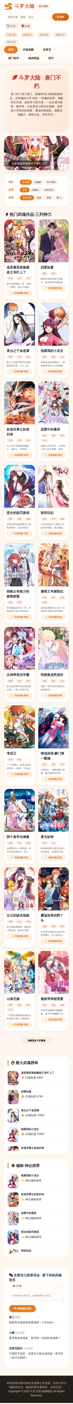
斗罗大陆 (11, 34)
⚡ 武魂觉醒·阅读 (19, 293)
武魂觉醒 (28, 49)
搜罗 (60, 17)
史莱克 (47, 49)
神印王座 (11, 42)
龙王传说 (43, 34)
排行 (51, 58)
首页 (11, 49)
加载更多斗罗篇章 (36, 1040)
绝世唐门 (27, 34)
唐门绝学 (13, 58)
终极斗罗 (60, 34)
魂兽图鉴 (33, 58)
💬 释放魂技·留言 (22, 1309)
